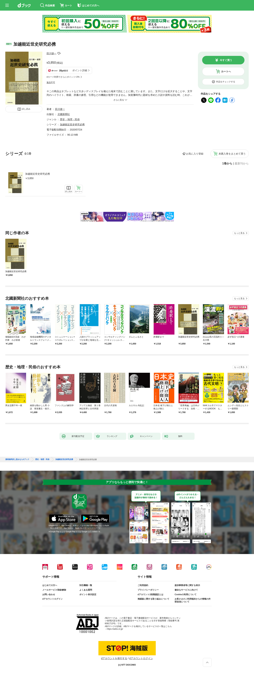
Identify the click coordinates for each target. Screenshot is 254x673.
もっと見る (239, 233)
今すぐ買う (226, 60)
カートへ (226, 71)
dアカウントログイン (52, 599)
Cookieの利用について (185, 594)
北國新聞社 (64, 114)
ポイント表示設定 (87, 594)
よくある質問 (85, 590)
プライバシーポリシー (148, 590)
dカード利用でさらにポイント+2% (63, 77)
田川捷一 (51, 53)
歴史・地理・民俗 (70, 119)
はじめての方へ (49, 585)
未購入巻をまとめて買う (232, 153)
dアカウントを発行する (114, 658)
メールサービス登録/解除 (54, 590)
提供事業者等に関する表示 (187, 585)
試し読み (26, 109)
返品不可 (51, 82)
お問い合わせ (48, 594)
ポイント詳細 (79, 70)
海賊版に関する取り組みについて (153, 599)
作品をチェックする (225, 81)
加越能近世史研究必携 (37, 173)
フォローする (59, 53)
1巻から (227, 163)
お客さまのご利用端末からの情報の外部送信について (193, 600)
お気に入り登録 (194, 153)
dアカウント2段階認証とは (150, 594)
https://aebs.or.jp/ (115, 629)
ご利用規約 (143, 585)
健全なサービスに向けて (186, 590)
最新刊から (242, 163)
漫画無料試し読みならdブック (17, 459)
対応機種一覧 (85, 585)
